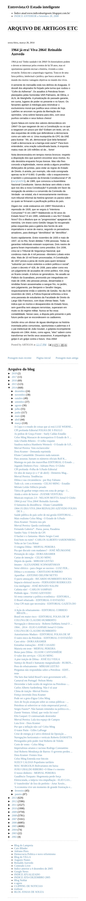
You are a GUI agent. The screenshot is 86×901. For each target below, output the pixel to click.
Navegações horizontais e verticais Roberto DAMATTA (43, 737)
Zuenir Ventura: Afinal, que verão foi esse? (36, 712)
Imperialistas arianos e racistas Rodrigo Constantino (41, 748)
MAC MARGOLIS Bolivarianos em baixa (36, 765)
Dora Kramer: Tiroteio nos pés (30, 522)
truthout (18, 889)
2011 (14, 804)
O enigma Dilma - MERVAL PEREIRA (34, 546)
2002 (15, 836)
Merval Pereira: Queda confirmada (32, 525)
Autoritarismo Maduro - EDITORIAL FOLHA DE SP (42, 634)
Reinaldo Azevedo (23, 862)
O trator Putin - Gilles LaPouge (30, 730)
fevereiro (20, 790)
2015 (15, 384)
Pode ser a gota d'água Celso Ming (32, 698)
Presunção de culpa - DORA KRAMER (34, 554)
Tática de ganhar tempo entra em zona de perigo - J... (41, 490)
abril (17, 419)
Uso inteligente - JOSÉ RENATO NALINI (36, 586)
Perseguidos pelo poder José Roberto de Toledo (38, 741)
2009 (15, 812)
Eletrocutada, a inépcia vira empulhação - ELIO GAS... (42, 780)
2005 (15, 826)
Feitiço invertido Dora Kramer (30, 694)
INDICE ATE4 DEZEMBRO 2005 (32, 877)
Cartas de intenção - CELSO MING (32, 557)
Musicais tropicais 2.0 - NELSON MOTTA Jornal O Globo (44, 497)
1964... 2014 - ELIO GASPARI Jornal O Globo (38, 627)
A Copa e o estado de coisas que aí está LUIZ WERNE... (43, 426)
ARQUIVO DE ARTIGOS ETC (43, 28)
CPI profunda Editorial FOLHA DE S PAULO (38, 430)
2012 (15, 801)
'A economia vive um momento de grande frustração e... (43, 787)
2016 (15, 380)
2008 (15, 815)
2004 (15, 829)
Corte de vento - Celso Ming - (29, 744)
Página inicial (44, 358)
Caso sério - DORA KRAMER (30, 641)
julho (18, 409)
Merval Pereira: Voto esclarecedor (31, 448)
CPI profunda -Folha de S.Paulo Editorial (35, 469)
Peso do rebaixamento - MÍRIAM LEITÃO (36, 666)
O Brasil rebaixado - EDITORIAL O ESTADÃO (39, 600)
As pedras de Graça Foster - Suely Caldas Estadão (40, 433)
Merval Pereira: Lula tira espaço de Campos (37, 719)
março (18, 423)
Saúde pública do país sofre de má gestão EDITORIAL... (43, 514)
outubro (19, 398)
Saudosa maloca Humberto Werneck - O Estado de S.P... (43, 444)
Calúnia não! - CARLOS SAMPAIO (33, 589)
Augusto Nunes (22, 860)
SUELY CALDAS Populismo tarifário (34, 762)
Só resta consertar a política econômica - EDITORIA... (42, 596)
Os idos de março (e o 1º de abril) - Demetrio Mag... (41, 472)
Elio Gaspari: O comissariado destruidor (35, 716)
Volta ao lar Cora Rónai (26, 543)
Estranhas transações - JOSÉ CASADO (34, 645)
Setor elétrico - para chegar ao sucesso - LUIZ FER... (41, 568)
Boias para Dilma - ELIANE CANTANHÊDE (38, 652)
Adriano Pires (21, 851)
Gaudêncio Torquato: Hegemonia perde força (37, 776)
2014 (15, 387)
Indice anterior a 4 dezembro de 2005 (33, 868)
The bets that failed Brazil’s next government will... (41, 677)
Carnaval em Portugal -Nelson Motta (33, 680)
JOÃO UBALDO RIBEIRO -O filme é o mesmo (39, 769)
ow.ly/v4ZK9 (18, 181)
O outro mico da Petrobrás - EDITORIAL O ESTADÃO (43, 638)
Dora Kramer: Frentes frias (28, 755)
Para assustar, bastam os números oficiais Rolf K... (40, 458)
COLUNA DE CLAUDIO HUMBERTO (35, 620)
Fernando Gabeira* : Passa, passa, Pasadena (37, 529)
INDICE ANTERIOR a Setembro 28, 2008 (36, 16)
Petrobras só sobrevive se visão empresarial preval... (41, 705)
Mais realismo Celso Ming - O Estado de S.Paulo (39, 518)
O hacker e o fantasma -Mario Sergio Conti (36, 536)
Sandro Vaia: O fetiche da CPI (29, 532)
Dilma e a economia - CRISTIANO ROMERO (38, 571)
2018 (15, 373)
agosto (18, 405)
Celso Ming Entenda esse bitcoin (31, 758)
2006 (15, 822)
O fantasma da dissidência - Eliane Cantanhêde (38, 504)
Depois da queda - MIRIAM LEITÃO (34, 561)
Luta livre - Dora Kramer (27, 723)
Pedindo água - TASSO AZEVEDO (32, 593)
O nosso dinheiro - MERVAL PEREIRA (35, 773)
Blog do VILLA (22, 857)
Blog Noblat (20, 880)
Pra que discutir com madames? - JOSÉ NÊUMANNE (42, 550)
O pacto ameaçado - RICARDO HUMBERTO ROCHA (43, 578)
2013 (15, 797)
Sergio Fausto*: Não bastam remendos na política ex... (42, 709)
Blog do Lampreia (23, 845)
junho (18, 412)
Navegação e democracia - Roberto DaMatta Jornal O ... (43, 623)
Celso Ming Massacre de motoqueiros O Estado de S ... (42, 437)
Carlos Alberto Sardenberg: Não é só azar (35, 687)
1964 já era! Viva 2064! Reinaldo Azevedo (36, 501)
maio (18, 416)
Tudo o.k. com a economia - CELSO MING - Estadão (42, 483)
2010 (15, 808)
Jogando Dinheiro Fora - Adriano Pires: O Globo (39, 465)
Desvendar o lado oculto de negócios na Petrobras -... (41, 684)
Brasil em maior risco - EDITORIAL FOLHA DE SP (41, 616)
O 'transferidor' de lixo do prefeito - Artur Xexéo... (40, 783)
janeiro (19, 794)
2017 (15, 377)
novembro (20, 394)
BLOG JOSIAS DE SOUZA (29, 892)
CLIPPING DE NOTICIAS (28, 886)
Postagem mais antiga (67, 358)
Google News (21, 871)
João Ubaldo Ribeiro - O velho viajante (34, 441)
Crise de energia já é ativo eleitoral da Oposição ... (40, 733)
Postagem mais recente (20, 358)
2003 (15, 833)
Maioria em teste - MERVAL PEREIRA (34, 648)
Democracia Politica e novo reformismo (35, 854)
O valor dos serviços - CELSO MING (33, 655)
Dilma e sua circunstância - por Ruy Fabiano (37, 480)
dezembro (20, 391)
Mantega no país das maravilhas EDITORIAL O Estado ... (44, 462)
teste (16, 673)
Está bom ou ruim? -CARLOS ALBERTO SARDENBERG (45, 539)
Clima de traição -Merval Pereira (31, 691)
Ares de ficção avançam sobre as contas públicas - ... (41, 701)
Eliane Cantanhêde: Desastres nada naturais (36, 455)
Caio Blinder (20, 848)
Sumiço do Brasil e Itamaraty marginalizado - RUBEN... (43, 662)
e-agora (18, 883)
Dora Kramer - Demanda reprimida (32, 451)
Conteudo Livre (22, 865)
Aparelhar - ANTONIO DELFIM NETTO (36, 575)
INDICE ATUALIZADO (27, 874)
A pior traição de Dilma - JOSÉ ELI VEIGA (37, 659)
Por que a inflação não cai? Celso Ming (34, 726)
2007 (15, 819)
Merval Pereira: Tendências (28, 476)
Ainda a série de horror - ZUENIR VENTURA (38, 494)
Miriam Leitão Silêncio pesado (30, 487)
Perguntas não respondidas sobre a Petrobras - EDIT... (42, 669)
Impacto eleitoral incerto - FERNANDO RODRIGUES (42, 582)
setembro (20, 401)
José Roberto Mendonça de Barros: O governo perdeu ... (43, 751)
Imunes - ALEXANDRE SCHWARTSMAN (37, 564)
